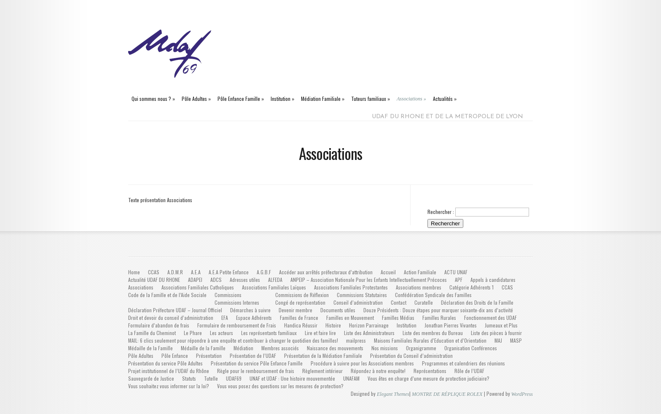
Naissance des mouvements (335, 348)
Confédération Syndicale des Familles (433, 294)
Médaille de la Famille (150, 348)
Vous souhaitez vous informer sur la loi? (168, 386)
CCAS (153, 272)
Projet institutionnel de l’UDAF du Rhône (168, 370)
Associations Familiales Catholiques (197, 287)
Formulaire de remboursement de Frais (236, 325)
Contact (398, 302)
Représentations (430, 370)
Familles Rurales (439, 317)
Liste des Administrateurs (369, 332)
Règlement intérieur (322, 370)
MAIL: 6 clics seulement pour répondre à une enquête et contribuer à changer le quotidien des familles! (233, 340)
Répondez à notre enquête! (378, 370)
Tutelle (211, 378)
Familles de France (299, 317)
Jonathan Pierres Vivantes (451, 325)
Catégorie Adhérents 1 (471, 287)
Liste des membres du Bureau (433, 332)
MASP (516, 340)
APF (458, 279)
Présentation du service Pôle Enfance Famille (257, 363)
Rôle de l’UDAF (469, 370)
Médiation (243, 348)
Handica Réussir (300, 325)
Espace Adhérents (254, 317)
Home (134, 272)
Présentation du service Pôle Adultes (165, 363)
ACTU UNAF (456, 272)
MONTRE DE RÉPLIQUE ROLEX (447, 394)
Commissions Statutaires (362, 294)
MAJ (498, 340)
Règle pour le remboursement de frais (255, 370)
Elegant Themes (393, 394)
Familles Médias (398, 317)
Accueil (388, 272)
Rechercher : (440, 211)
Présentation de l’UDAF (253, 355)
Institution (282, 98)
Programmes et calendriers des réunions (463, 363)
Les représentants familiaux (269, 332)
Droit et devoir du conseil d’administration (170, 317)
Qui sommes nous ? (153, 98)
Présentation (209, 355)
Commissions (228, 294)
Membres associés (280, 348)
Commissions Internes (237, 302)
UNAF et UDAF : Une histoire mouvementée (292, 378)
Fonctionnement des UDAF (490, 317)
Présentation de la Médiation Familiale (323, 355)
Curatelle (423, 302)
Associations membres (418, 287)
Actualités (445, 98)
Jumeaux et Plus (501, 325)
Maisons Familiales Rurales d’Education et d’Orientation (430, 340)
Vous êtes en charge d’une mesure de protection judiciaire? (428, 378)
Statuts (189, 378)
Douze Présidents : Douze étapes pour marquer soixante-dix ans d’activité (438, 310)
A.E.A (196, 272)
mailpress (356, 340)
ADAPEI (195, 279)
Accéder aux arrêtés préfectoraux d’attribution (326, 272)
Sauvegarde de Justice (151, 378)
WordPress (522, 394)
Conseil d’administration (358, 302)
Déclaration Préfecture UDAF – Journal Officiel (175, 310)
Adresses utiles (245, 279)
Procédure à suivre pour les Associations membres (362, 363)
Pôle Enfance (174, 355)
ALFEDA (275, 279)
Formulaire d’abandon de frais (158, 325)
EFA (224, 317)
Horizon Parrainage (369, 325)
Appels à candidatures (493, 279)
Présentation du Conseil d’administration (411, 355)
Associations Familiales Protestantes (351, 287)
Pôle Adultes (196, 98)
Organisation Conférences (470, 348)
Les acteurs (221, 332)
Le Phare (193, 332)
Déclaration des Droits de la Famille (477, 302)
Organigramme (421, 348)
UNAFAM (351, 378)
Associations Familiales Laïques (274, 287)
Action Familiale (420, 272)
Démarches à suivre (250, 310)
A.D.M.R (175, 272)
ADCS (216, 279)
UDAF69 (234, 378)
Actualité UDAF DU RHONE (154, 279)
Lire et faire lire (320, 332)
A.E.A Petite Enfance (229, 272)
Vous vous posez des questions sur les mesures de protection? (280, 386)
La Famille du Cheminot (152, 332)
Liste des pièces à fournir (496, 332)
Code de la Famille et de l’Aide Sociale (167, 294)
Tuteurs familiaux (370, 98)
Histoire (333, 325)
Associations (411, 99)
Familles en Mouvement (350, 317)
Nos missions (384, 348)
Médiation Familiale (322, 98)
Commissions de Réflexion (302, 294)
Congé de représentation (300, 302)
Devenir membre (295, 310)
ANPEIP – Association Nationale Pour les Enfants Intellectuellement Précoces (368, 279)
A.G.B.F (264, 272)
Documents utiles (337, 310)
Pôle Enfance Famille (241, 98)
